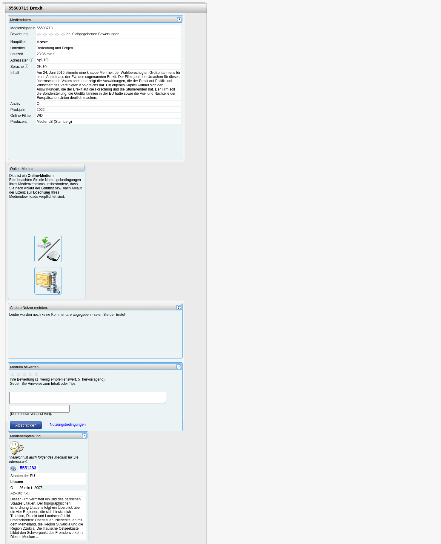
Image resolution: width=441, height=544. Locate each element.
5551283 (28, 467)
